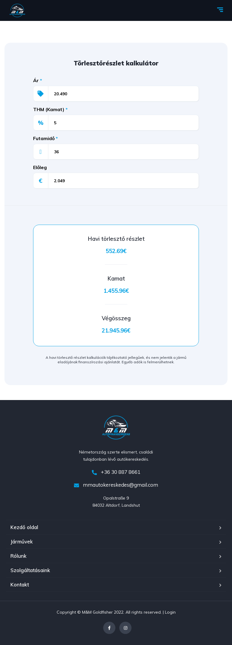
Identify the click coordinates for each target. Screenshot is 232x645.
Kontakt (19, 584)
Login (170, 612)
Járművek (21, 541)
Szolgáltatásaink (30, 570)
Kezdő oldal (24, 527)
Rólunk (18, 556)
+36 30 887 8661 (116, 472)
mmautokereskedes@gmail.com (116, 485)
